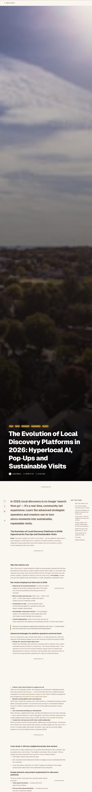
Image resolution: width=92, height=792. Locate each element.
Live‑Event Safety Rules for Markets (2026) (32, 731)
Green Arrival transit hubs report (36, 698)
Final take (78, 539)
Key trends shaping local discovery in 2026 (82, 508)
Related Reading (80, 541)
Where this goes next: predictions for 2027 (81, 531)
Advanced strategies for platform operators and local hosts (82, 513)
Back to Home (9, 3)
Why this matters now (81, 505)
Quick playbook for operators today (80, 535)
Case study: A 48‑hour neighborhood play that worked (82, 520)
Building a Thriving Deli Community (51, 719)
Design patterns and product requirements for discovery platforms (82, 526)
